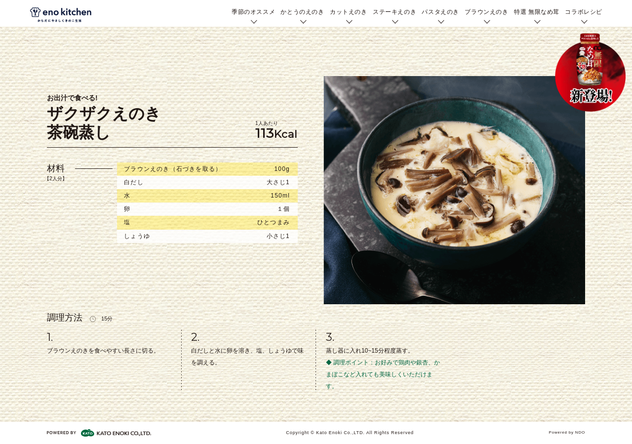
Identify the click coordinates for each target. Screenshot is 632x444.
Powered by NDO (567, 432)
